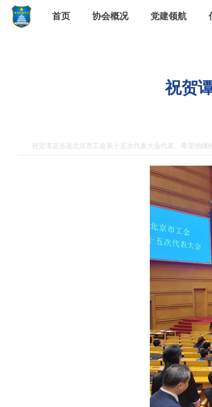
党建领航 (168, 16)
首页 (61, 16)
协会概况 (110, 16)
